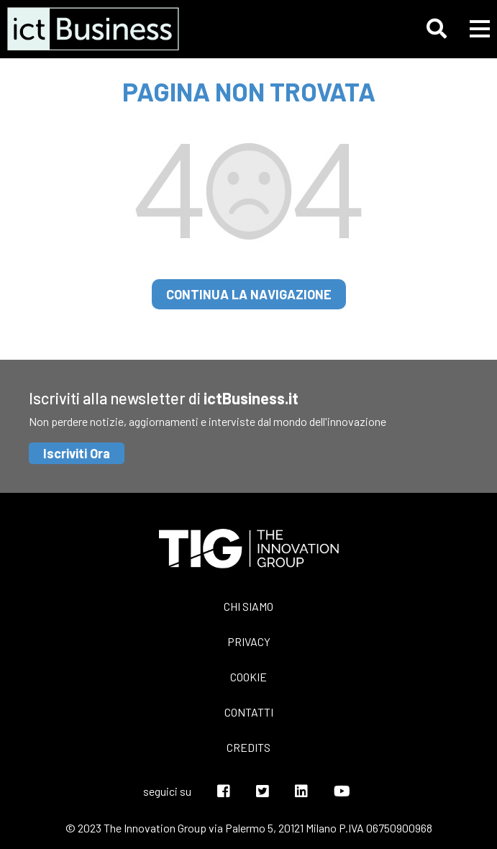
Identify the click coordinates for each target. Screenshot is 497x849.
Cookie (248, 677)
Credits (248, 747)
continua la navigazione (249, 294)
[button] (437, 28)
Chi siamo (248, 606)
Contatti (248, 712)
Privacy (248, 641)
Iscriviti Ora (76, 453)
